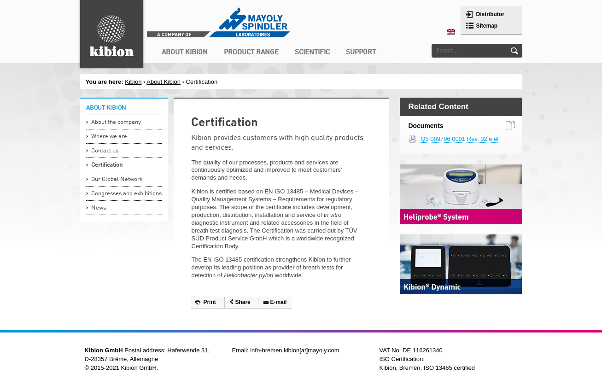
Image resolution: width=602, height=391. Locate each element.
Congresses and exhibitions (126, 194)
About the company (116, 122)
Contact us (104, 151)
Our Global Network (117, 179)
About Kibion (163, 81)
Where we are (109, 137)
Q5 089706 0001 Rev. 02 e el (459, 138)
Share (242, 302)
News (98, 208)
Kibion (133, 81)
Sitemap (487, 26)
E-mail (278, 302)
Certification (107, 165)
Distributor (490, 14)
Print (209, 302)
